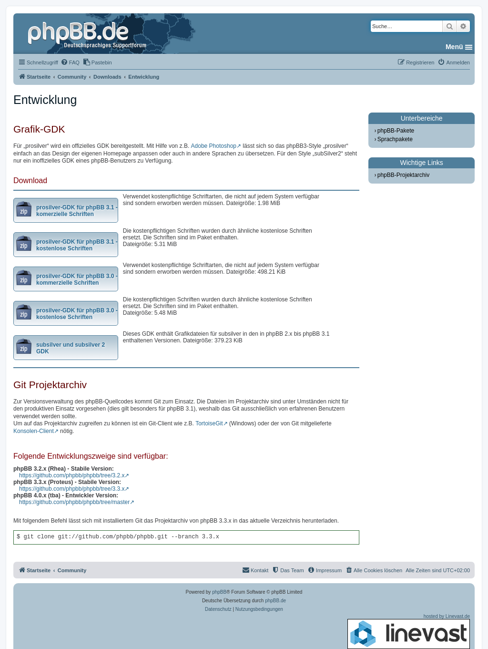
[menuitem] (70, 62)
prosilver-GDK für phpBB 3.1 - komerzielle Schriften (77, 210)
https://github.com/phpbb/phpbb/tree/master (74, 502)
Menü (454, 47)
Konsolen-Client (33, 431)
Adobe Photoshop (213, 146)
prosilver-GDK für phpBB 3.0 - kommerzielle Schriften (77, 279)
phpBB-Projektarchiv (403, 175)
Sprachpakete (395, 139)
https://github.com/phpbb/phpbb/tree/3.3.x (71, 488)
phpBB (219, 592)
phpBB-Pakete (395, 130)
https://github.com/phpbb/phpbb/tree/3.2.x (71, 475)
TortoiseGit (209, 423)
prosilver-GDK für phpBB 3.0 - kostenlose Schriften (77, 313)
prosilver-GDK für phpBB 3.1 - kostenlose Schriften (77, 245)
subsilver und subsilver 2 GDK (70, 348)
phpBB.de (275, 600)
